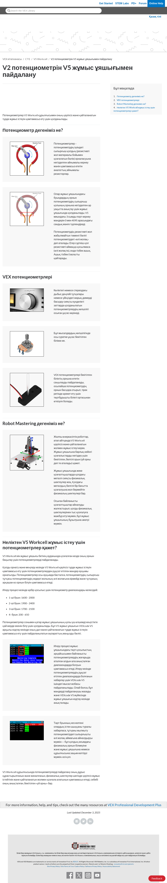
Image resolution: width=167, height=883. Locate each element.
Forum (143, 3)
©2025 (75, 862)
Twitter (83, 821)
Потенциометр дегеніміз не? (130, 96)
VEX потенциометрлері (128, 100)
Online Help (156, 3)
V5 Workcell (40, 58)
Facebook (77, 821)
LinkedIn (90, 821)
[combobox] (54, 10)
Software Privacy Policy (93, 866)
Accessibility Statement (111, 866)
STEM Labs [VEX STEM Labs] (122, 3)
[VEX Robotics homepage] (8, 3)
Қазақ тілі (155, 16)
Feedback (157, 878)
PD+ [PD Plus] (133, 3)
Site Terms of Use (67, 866)
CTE (27, 58)
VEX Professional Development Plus (134, 805)
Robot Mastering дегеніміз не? (131, 104)
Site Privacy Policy (53, 866)
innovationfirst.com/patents (124, 864)
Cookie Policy (79, 866)
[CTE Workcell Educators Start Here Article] (51, 97)
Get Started (106, 3)
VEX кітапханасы (12, 58)
